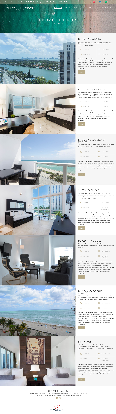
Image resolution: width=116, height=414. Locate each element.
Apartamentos (58, 7)
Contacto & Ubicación (103, 7)
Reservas (76, 7)
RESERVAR (81, 72)
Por (107, 2)
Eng (101, 2)
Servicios (68, 7)
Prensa (91, 7)
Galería (84, 7)
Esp (95, 2)
